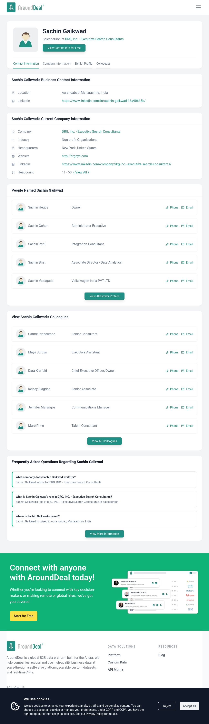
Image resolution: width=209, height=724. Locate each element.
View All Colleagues (104, 441)
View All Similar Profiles (104, 296)
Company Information (56, 63)
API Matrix (115, 670)
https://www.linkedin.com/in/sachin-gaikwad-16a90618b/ (104, 101)
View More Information (104, 533)
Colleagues (103, 63)
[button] (104, 207)
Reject (167, 706)
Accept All (189, 706)
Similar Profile (83, 63)
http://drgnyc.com (75, 156)
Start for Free (23, 616)
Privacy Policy (94, 713)
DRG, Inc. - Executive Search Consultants (94, 39)
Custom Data (117, 662)
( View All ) (81, 172)
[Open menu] (198, 7)
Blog (161, 655)
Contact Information (26, 63)
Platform (114, 655)
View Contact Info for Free (64, 48)
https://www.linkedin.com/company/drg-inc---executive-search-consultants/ (116, 164)
